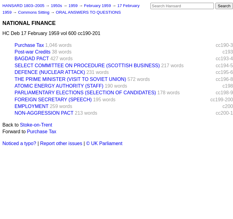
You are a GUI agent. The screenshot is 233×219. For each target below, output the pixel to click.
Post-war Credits (32, 51)
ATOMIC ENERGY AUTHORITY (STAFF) (59, 86)
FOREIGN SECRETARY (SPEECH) (53, 99)
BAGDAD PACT (32, 58)
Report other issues (61, 143)
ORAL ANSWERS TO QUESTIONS (88, 12)
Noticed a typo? (19, 143)
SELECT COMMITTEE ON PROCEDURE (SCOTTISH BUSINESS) (87, 65)
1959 (74, 5)
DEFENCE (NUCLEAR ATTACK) (50, 72)
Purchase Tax (29, 45)
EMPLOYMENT (32, 106)
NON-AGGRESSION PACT (44, 113)
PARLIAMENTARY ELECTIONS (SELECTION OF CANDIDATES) (85, 92)
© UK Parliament (104, 143)
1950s (57, 5)
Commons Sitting (34, 12)
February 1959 (98, 5)
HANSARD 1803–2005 (23, 5)
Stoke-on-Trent (36, 124)
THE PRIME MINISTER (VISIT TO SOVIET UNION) (70, 79)
